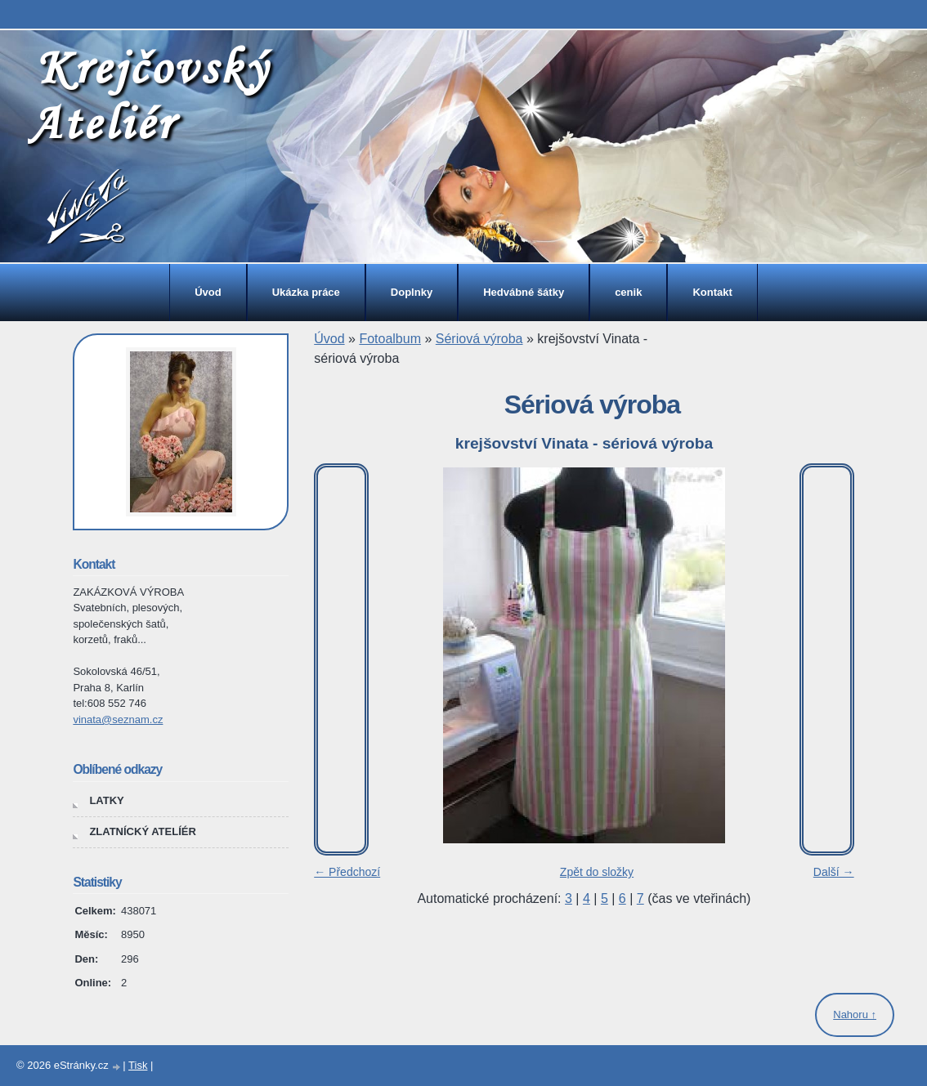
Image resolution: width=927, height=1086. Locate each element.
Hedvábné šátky (523, 292)
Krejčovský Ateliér (148, 94)
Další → (833, 871)
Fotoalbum (390, 339)
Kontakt (712, 292)
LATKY (106, 800)
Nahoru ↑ (854, 1014)
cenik (628, 292)
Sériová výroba (479, 339)
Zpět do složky (597, 871)
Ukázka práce (306, 292)
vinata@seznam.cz (118, 719)
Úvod (208, 292)
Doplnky (411, 292)
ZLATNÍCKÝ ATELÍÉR (142, 831)
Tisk (137, 1065)
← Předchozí (347, 871)
